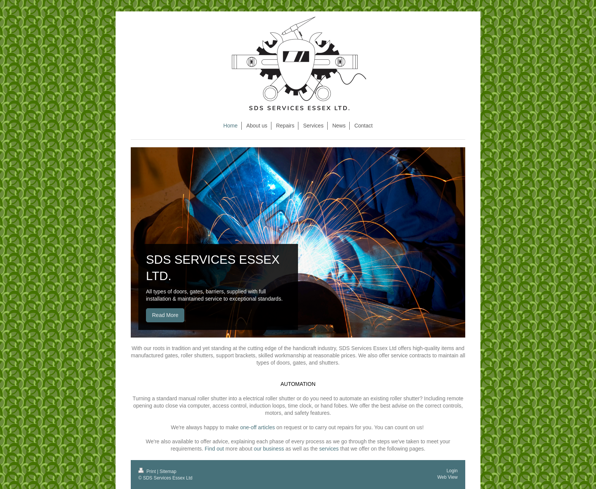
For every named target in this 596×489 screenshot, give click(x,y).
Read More (165, 315)
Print (147, 471)
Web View (447, 477)
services (329, 449)
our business (269, 449)
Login (452, 470)
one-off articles (257, 427)
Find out (214, 449)
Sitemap (168, 471)
